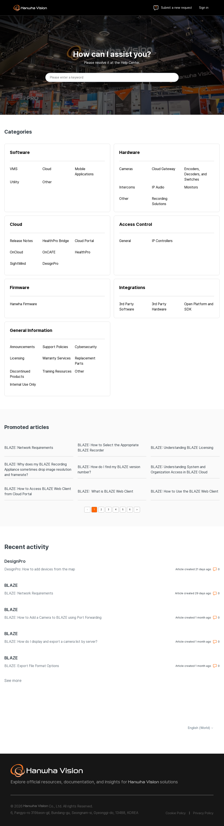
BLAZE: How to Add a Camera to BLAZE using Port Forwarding (53, 617)
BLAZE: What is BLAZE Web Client (105, 491)
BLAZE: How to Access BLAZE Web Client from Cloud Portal (37, 491)
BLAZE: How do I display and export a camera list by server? (50, 642)
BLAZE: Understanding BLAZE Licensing (182, 448)
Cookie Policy (176, 813)
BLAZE (11, 585)
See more (12, 680)
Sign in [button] (203, 7)
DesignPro (15, 561)
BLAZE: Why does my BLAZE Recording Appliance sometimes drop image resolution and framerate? (37, 469)
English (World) (201, 728)
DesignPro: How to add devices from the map (39, 569)
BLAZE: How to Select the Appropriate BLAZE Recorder (108, 447)
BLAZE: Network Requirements (28, 448)
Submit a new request (176, 7)
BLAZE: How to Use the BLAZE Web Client (184, 491)
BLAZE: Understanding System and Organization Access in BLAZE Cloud (179, 469)
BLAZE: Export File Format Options (31, 666)
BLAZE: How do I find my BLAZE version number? (109, 469)
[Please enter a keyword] (112, 77)
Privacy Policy (203, 813)
